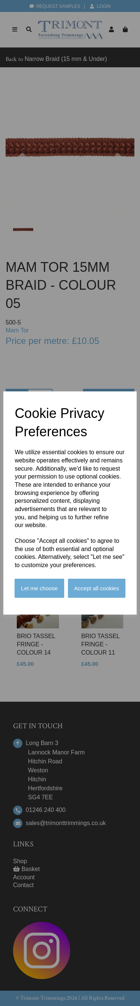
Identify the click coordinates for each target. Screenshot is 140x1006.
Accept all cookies (96, 588)
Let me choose (39, 588)
